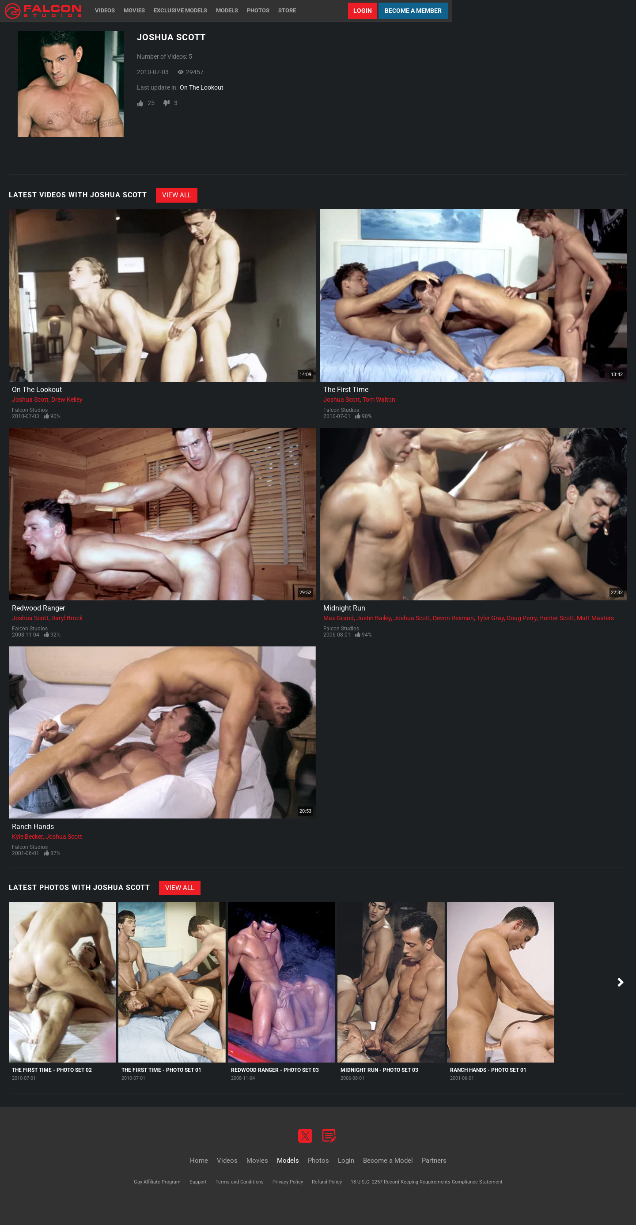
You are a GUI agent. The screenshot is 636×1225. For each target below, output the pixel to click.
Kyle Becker (27, 836)
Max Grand (338, 618)
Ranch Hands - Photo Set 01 (488, 1070)
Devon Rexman (453, 618)
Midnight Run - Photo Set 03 (379, 1070)
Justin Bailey (373, 618)
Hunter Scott (556, 618)
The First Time (345, 389)
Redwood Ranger (38, 608)
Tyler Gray (490, 618)
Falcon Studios (30, 410)
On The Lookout (201, 87)
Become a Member (413, 10)
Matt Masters (595, 618)
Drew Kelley (67, 399)
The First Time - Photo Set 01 (161, 1070)
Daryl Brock (67, 618)
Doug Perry (522, 618)
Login (362, 10)
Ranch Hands (33, 826)
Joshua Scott (30, 399)
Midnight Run (344, 608)
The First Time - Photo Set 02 (52, 1070)
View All (176, 195)
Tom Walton (379, 399)
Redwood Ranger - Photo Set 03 (275, 1070)
